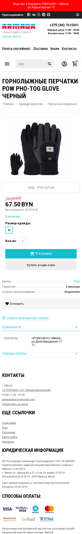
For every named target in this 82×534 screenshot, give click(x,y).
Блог (5, 427)
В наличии (12, 216)
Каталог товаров (7, 64)
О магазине (9, 423)
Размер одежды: (18, 223)
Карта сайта (9, 437)
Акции (54, 48)
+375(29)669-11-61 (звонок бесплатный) (26, 390)
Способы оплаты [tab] (40, 353)
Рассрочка (8, 432)
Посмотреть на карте (15, 404)
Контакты (69, 48)
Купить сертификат (16, 48)
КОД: (31, 187)
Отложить (14, 304)
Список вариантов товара (27, 318)
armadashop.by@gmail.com (18, 399)
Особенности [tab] (40, 327)
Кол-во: (11, 241)
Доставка (40, 48)
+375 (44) (64, 25)
